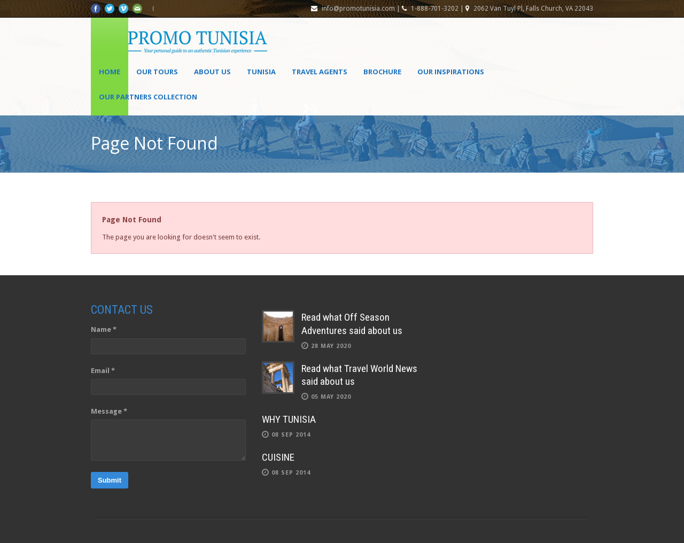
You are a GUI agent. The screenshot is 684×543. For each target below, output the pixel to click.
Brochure (382, 71)
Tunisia (261, 71)
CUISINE (278, 457)
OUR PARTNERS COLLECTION (148, 97)
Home (109, 71)
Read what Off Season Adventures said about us (351, 324)
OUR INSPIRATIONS (450, 71)
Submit (109, 480)
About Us (212, 71)
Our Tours (157, 71)
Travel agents (319, 71)
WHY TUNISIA (289, 419)
